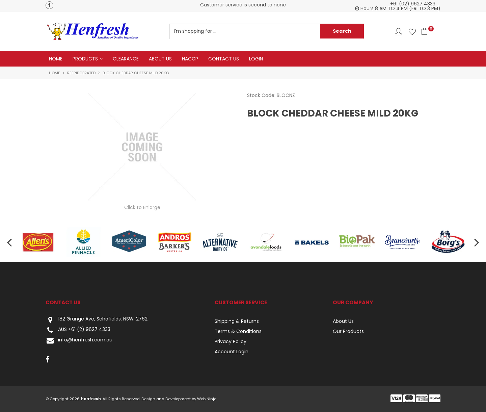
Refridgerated (81, 73)
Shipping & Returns (237, 321)
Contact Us (223, 58)
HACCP (190, 58)
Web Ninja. (207, 399)
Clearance (126, 58)
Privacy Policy (230, 341)
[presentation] (10, 242)
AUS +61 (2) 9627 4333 (78, 330)
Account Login (231, 351)
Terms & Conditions (238, 331)
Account (398, 31)
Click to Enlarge (142, 207)
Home (55, 58)
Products (85, 58)
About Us (160, 58)
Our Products (348, 331)
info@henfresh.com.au (79, 340)
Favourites (412, 31)
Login (256, 58)
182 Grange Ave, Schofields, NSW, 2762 (96, 319)
